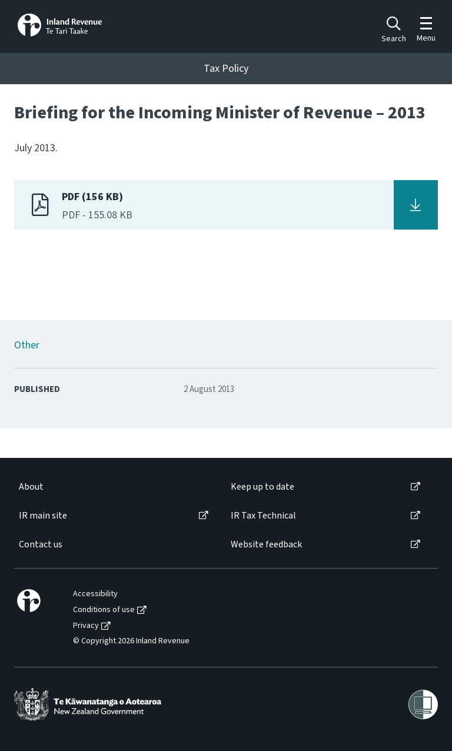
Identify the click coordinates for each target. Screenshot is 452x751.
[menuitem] (112, 487)
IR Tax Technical (263, 515)
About (31, 487)
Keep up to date (262, 487)
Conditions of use (104, 610)
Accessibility (95, 594)
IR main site (43, 515)
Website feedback (266, 544)
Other (26, 345)
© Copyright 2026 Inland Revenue (131, 641)
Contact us (40, 544)
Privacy (86, 626)
